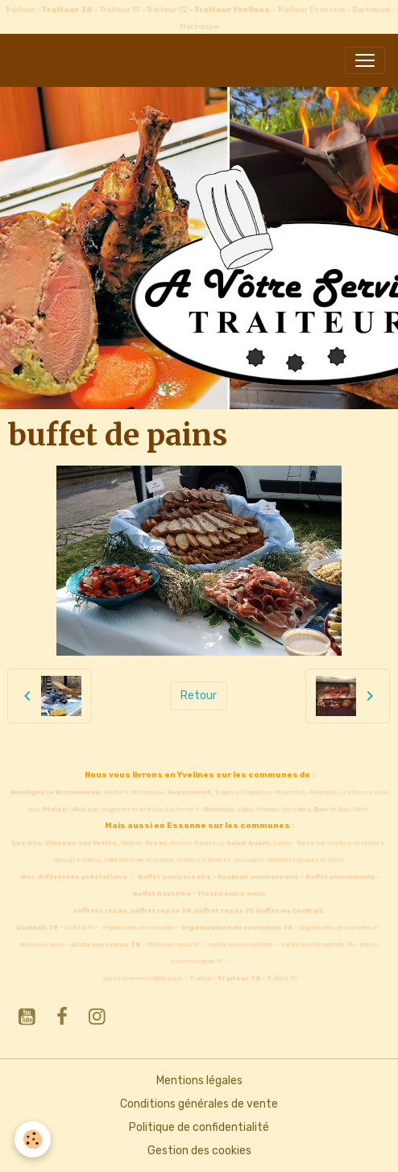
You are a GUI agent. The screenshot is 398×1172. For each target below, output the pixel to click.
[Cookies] (33, 1139)
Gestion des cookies (199, 1151)
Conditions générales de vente (199, 1104)
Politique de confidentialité (199, 1127)
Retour (198, 695)
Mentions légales (199, 1080)
